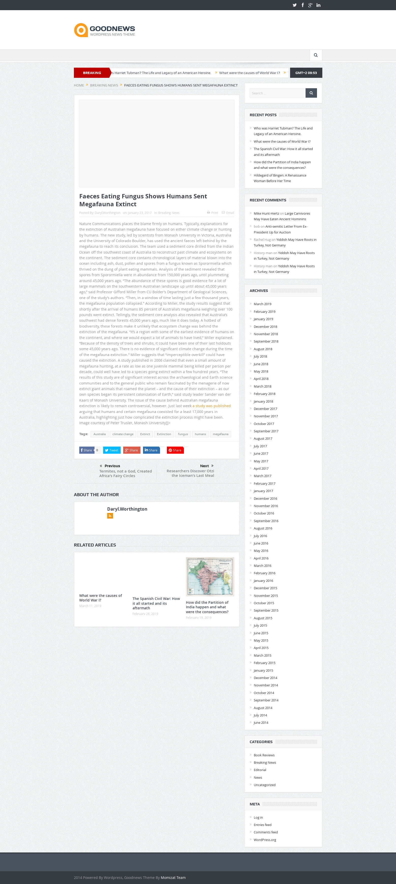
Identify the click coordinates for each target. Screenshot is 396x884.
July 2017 (260, 446)
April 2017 (261, 468)
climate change (123, 434)
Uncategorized (265, 785)
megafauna (220, 434)
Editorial (260, 770)
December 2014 (265, 677)
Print (212, 213)
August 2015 (263, 618)
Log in (258, 817)
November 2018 (266, 334)
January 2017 (263, 491)
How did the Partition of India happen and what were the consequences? (207, 607)
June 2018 (261, 364)
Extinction (164, 434)
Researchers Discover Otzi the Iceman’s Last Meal (190, 473)
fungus (183, 434)
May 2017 (261, 461)
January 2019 (263, 319)
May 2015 (261, 640)
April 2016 (261, 558)
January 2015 (263, 670)
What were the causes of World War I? (253, 73)
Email (228, 213)
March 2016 (262, 565)
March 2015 (262, 655)
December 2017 (265, 408)
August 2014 (263, 707)
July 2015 (260, 625)
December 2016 (265, 498)
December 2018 (265, 326)
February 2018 (264, 393)
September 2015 (266, 610)
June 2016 (261, 543)
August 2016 (263, 528)
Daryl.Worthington (107, 213)
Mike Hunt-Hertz (266, 213)
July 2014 (260, 715)
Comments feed (266, 832)
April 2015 (261, 647)
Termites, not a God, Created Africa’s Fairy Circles (125, 473)
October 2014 (264, 692)
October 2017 (264, 423)
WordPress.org (265, 839)
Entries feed (263, 824)
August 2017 (263, 438)
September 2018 (266, 341)
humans (200, 434)
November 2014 (266, 685)
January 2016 (263, 580)
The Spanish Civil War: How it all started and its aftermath (156, 603)
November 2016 (266, 506)
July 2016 (260, 536)
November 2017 (266, 416)
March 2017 (262, 476)
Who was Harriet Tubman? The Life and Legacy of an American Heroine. (158, 73)
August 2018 (263, 349)
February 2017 (264, 483)
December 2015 (265, 588)
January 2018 (263, 401)
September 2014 (266, 700)
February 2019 (264, 311)
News (258, 777)
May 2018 (261, 371)
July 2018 (260, 356)
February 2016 (264, 573)
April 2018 (261, 378)
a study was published (212, 405)
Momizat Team (173, 877)
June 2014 (261, 722)
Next (207, 466)
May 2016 (261, 550)
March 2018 (262, 386)
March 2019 (262, 304)
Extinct (145, 434)
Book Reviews (264, 755)
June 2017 (261, 453)
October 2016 (264, 513)
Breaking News (169, 213)
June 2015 (261, 633)
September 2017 (266, 431)
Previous (110, 466)
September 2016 (266, 521)
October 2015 (264, 603)
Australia (99, 434)
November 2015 (266, 595)
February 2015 (264, 662)
